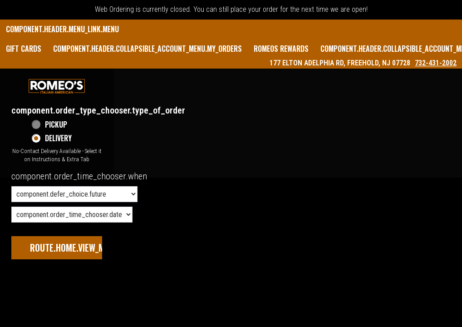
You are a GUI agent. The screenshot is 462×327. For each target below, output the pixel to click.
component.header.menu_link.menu (62, 29)
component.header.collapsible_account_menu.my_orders (147, 48)
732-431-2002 (436, 63)
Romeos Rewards (281, 48)
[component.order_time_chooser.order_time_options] (74, 194)
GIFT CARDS (23, 48)
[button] (57, 86)
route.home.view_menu (74, 247)
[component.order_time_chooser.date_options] (72, 215)
